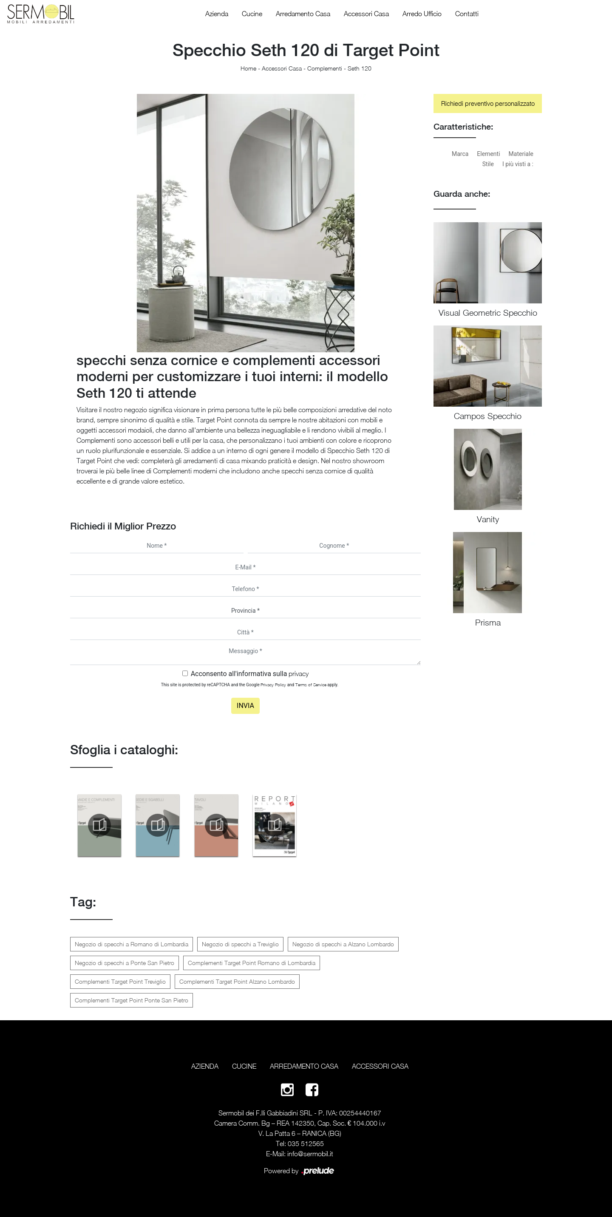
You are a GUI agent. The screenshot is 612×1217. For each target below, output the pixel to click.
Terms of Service (310, 684)
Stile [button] (488, 164)
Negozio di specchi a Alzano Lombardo (343, 944)
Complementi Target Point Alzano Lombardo (237, 981)
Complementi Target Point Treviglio (120, 981)
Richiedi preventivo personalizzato (488, 103)
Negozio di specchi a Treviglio (240, 944)
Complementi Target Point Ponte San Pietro (131, 1000)
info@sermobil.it (310, 1154)
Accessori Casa (366, 13)
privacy (299, 673)
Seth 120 (359, 68)
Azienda (216, 13)
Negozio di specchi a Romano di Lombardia (131, 944)
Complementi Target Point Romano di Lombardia (251, 962)
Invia (245, 706)
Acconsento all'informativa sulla (250, 674)
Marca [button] (460, 153)
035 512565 (306, 1143)
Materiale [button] (521, 153)
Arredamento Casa (303, 13)
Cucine (252, 13)
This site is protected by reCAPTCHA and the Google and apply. (249, 684)
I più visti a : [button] (517, 164)
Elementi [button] (488, 153)
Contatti (467, 13)
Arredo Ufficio (422, 13)
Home (248, 68)
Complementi (324, 68)
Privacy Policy (273, 684)
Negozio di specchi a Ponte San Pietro (124, 962)
